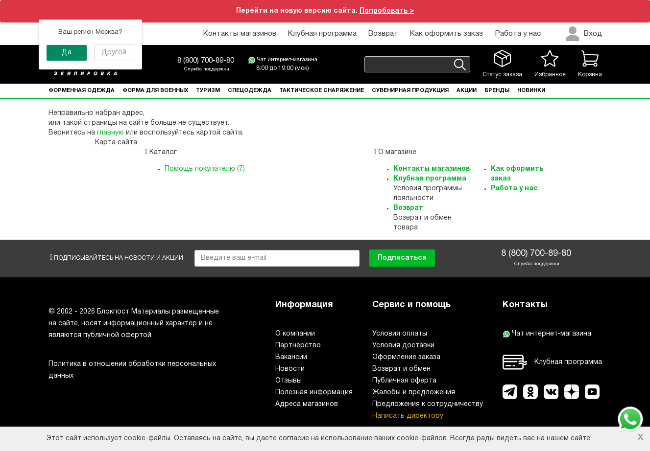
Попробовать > (387, 11)
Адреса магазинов (306, 404)
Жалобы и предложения (413, 392)
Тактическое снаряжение (321, 90)
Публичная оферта (404, 381)
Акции (467, 90)
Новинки (531, 90)
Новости (290, 369)
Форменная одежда (81, 90)
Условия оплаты (399, 334)
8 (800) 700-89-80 (205, 60)
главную (110, 133)
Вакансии (291, 357)
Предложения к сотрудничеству (427, 404)
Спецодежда (249, 90)
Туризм (208, 90)
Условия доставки (403, 345)
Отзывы (288, 381)
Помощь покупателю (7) (205, 169)
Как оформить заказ (446, 33)
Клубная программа (322, 33)
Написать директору (407, 416)
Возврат (383, 33)
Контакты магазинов (239, 33)
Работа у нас (518, 33)
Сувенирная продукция (410, 90)
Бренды (496, 90)
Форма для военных (155, 90)
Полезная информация (314, 392)
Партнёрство (298, 345)
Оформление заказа (406, 357)
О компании (295, 334)
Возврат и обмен (401, 369)
